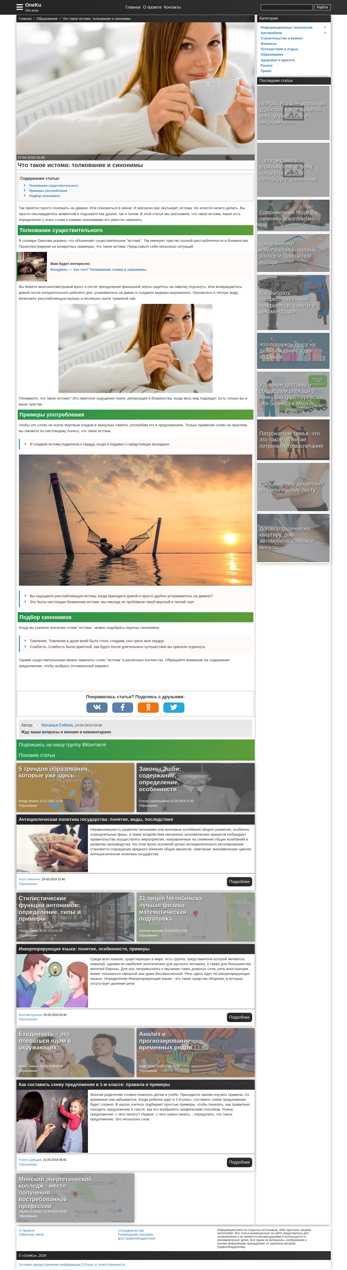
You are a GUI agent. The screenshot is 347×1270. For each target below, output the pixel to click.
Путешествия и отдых (279, 49)
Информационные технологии (287, 27)
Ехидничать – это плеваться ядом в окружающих (45, 1041)
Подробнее (239, 882)
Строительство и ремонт (282, 38)
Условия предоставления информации (50, 1265)
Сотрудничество (131, 1231)
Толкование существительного (53, 185)
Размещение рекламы (135, 1235)
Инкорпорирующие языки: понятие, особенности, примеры (84, 949)
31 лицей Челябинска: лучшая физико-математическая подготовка (171, 908)
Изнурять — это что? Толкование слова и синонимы (99, 269)
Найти (322, 7)
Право (266, 71)
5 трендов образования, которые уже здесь (54, 772)
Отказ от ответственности (104, 1265)
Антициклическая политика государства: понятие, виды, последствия (96, 819)
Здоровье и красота (278, 60)
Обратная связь (31, 1235)
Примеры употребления (48, 191)
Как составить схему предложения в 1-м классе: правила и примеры (94, 1085)
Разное (267, 65)
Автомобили (271, 33)
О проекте (152, 7)
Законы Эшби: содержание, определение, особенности (160, 779)
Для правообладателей (136, 1239)
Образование (28, 806)
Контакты (172, 7)
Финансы (269, 44)
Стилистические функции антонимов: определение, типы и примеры (50, 908)
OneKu (33, 5)
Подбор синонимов (44, 196)
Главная (133, 7)
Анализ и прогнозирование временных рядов (165, 1041)
